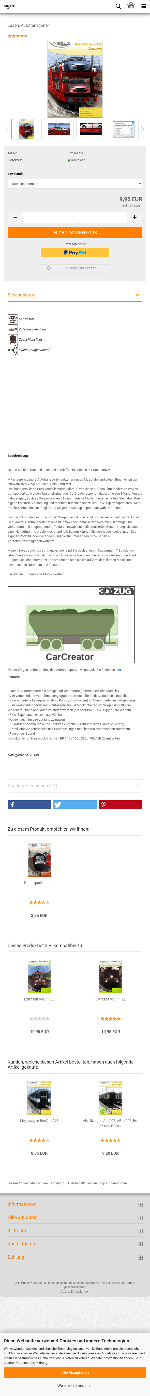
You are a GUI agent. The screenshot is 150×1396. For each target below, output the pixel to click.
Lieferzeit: (15, 160)
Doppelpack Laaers (39, 883)
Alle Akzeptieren (75, 1372)
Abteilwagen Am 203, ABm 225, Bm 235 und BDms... (110, 1123)
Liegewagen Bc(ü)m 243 (39, 1121)
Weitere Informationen (74, 1385)
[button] (29, 804)
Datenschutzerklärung (31, 1363)
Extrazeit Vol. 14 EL (39, 999)
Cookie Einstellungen (75, 1291)
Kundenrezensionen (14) (32, 785)
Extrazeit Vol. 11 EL (110, 999)
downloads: (16, 174)
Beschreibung (21, 294)
